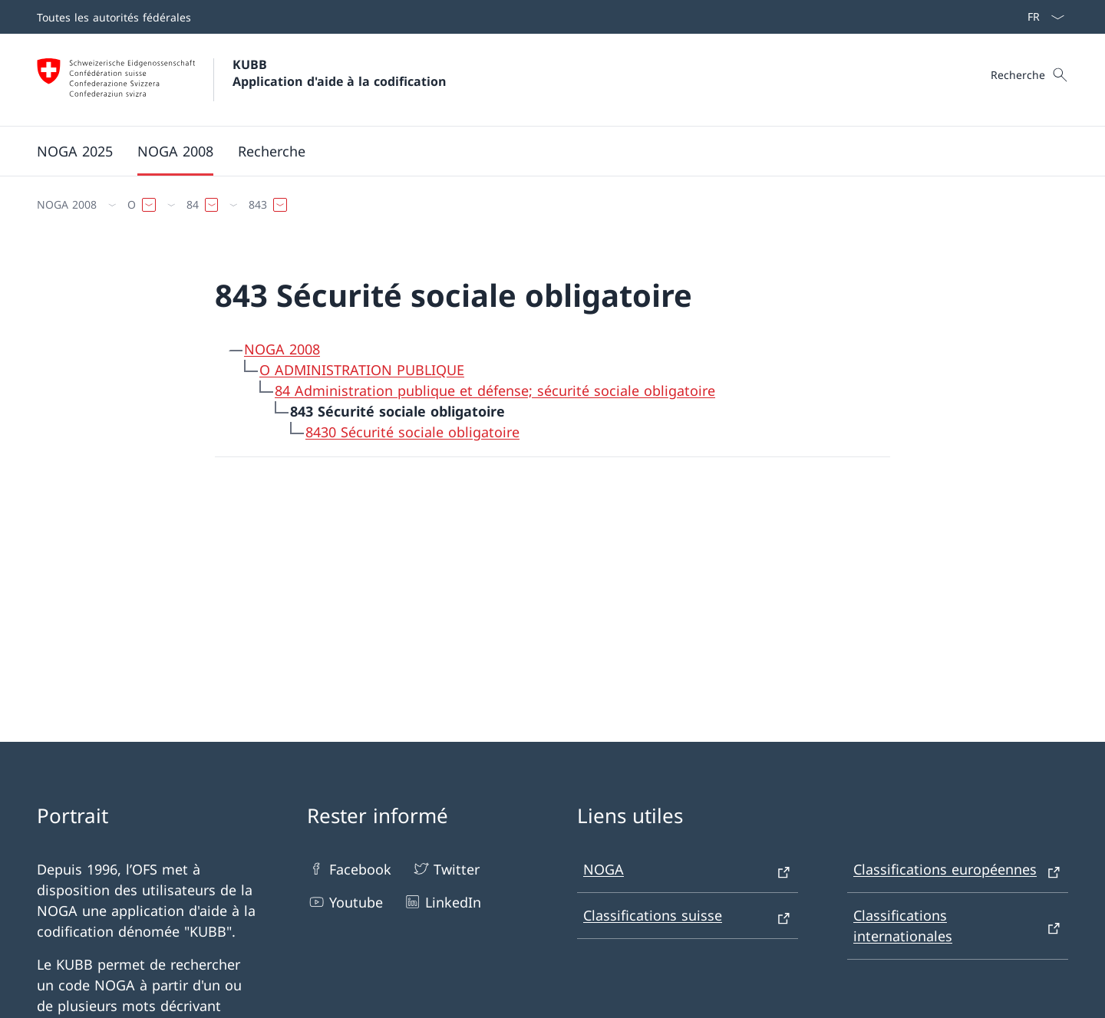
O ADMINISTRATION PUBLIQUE (361, 370)
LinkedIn (442, 901)
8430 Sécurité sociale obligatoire (412, 432)
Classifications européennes (945, 869)
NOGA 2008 (282, 349)
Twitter (445, 868)
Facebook (349, 868)
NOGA (603, 869)
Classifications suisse (652, 915)
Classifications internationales (902, 925)
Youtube (345, 901)
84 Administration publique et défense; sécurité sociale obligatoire (495, 390)
